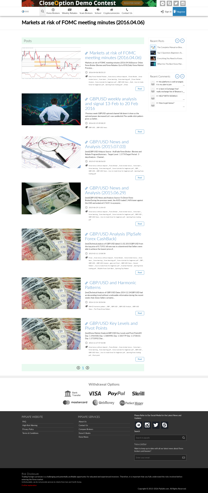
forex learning (112, 79)
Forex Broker (133, 76)
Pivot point (96, 355)
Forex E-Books (85, 433)
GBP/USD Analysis (102, 263)
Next (182, 41)
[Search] (183, 438)
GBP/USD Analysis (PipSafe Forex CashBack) (113, 236)
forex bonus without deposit (117, 76)
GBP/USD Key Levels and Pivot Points (111, 325)
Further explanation (29, 485)
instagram (150, 424)
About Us (83, 421)
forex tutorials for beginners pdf (105, 82)
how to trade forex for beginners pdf (121, 171)
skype (167, 424)
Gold (131, 82)
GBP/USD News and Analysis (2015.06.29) (107, 190)
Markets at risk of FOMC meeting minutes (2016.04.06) (113, 55)
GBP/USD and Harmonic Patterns (110, 285)
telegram (141, 425)
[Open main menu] (42, 11)
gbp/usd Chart (115, 263)
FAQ (24, 421)
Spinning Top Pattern (122, 268)
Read (140, 88)
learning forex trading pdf (114, 84)
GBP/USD (92, 127)
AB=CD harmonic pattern (97, 306)
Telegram (164, 4)
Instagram (185, 3)
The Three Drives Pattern (102, 309)
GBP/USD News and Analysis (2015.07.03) (107, 144)
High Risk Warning (29, 425)
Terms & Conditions (30, 433)
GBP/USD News (123, 82)
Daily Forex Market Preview (98, 76)
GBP (136, 168)
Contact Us (83, 425)
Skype (171, 3)
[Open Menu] (166, 11)
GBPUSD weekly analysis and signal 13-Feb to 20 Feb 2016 (111, 103)
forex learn (102, 79)
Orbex (126, 84)
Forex (90, 258)
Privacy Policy (28, 429)
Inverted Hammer (126, 266)
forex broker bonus (125, 165)
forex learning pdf (124, 79)
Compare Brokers (86, 429)
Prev (177, 41)
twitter (178, 3)
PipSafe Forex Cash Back (106, 268)
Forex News (83, 437)
